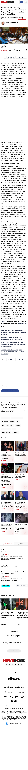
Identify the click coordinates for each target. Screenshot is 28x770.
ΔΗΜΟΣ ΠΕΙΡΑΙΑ (5, 418)
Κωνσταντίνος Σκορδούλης (12, 22)
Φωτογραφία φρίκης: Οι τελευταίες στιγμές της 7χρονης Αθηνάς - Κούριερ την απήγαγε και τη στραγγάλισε (6, 527)
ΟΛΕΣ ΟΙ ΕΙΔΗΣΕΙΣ (22, 585)
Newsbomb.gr (22, 323)
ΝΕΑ (14, 428)
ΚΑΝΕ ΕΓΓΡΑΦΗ (14, 651)
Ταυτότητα (3, 672)
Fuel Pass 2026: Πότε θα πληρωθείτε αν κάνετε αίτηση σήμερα (20, 476)
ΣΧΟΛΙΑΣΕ (17, 50)
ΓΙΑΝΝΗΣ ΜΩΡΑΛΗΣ (6, 432)
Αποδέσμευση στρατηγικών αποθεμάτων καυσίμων (11, 550)
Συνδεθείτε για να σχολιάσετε (10, 390)
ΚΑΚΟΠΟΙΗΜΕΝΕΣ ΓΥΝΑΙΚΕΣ (8, 421)
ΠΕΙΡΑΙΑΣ (15, 432)
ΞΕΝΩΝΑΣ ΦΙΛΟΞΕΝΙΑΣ (16, 418)
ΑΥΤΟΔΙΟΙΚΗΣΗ (4, 50)
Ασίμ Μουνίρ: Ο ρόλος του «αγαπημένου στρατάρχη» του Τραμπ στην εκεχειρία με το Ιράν (7, 504)
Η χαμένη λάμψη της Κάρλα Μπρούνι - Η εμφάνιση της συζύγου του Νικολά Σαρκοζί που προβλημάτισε (6, 455)
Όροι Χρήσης (9, 672)
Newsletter (11, 410)
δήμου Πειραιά (22, 19)
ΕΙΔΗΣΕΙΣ (18, 425)
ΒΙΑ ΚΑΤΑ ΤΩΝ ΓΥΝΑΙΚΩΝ (7, 425)
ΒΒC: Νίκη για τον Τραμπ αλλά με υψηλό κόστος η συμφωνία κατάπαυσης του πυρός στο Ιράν (20, 455)
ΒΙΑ (18, 421)
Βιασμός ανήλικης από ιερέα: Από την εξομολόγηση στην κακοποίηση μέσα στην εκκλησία (13, 332)
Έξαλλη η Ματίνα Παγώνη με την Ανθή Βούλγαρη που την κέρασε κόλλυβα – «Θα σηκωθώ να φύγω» (13, 344)
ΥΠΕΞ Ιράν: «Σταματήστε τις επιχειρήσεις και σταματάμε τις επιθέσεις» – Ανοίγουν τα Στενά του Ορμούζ (20, 505)
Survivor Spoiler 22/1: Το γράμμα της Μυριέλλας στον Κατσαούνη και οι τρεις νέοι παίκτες (12, 351)
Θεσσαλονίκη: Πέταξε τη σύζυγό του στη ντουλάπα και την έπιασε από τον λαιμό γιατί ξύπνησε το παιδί (12, 558)
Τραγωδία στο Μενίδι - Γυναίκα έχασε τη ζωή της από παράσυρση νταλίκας (13, 572)
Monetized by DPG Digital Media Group (18, 705)
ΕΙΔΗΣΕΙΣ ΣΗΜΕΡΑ (6, 428)
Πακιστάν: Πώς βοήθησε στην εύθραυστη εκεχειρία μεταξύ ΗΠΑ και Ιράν (11, 579)
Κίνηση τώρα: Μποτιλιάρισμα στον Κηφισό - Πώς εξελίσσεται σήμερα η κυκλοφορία (13, 565)
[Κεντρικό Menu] (26, 2)
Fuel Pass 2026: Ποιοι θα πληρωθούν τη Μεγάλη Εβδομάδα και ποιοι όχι (7, 614)
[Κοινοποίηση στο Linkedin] (19, 57)
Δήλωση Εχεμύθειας (18, 672)
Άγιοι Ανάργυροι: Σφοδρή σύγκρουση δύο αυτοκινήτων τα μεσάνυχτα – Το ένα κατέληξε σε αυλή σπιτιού (21, 528)
